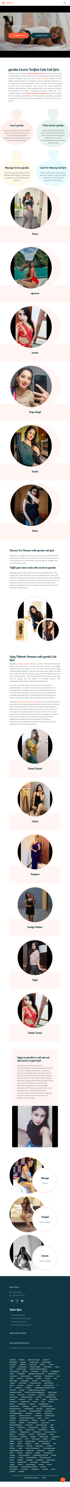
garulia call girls (43, 78)
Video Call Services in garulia (28, 702)
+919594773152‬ (19, 32)
